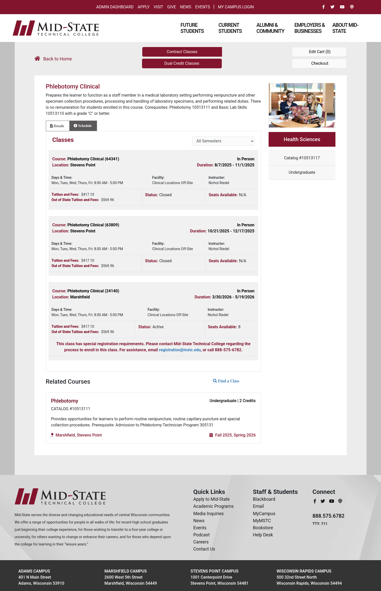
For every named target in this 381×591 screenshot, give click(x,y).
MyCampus (264, 513)
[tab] (58, 126)
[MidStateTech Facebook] (315, 501)
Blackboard (264, 499)
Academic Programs (213, 506)
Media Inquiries (208, 513)
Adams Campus (34, 571)
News (185, 7)
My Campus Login (236, 7)
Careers (201, 541)
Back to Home (53, 58)
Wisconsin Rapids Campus (304, 571)
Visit (158, 7)
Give (171, 7)
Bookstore (263, 527)
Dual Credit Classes (181, 63)
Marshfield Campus (126, 571)
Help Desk (263, 534)
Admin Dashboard (115, 7)
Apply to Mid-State (211, 499)
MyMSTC (262, 520)
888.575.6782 (328, 516)
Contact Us (204, 549)
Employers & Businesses (309, 28)
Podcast (201, 534)
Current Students (230, 28)
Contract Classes (182, 51)
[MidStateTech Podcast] (340, 501)
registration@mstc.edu (180, 349)
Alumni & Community (270, 28)
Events (202, 7)
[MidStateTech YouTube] (332, 501)
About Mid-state (345, 28)
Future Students (192, 28)
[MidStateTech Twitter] (323, 501)
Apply (144, 7)
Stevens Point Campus (214, 571)
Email (258, 506)
